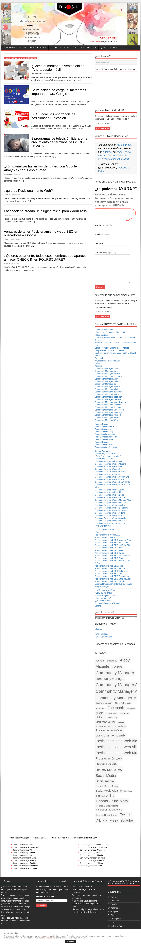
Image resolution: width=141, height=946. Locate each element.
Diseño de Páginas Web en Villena (110, 513)
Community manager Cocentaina (25, 847)
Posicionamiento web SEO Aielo (109, 566)
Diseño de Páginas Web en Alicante (110, 464)
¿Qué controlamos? (103, 601)
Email (102, 234)
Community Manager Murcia (107, 394)
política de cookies (48, 938)
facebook (100, 708)
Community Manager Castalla (108, 399)
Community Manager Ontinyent (108, 405)
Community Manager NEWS (107, 368)
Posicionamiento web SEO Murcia (110, 573)
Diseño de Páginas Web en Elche (109, 469)
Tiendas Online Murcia (105, 444)
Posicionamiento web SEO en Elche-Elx (112, 545)
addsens (100, 660)
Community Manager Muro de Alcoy (110, 402)
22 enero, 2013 (8, 174)
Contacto (99, 606)
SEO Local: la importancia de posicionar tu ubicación (53, 116)
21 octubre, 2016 (35, 98)
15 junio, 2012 (7, 194)
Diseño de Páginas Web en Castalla (110, 518)
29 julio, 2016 (34, 122)
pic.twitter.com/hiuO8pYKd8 (113, 159)
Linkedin (100, 717)
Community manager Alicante (24, 845)
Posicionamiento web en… (106, 537)
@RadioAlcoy (124, 144)
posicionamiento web (110, 735)
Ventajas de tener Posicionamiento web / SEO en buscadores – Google (41, 233)
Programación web (109, 758)
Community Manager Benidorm (108, 392)
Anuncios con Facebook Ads (107, 361)
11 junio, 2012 (7, 239)
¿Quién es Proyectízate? (114, 48)
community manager (110, 679)
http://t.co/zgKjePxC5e (115, 155)
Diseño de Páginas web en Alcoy (109, 461)
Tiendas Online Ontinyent (106, 447)
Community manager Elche (23, 853)
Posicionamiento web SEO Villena (110, 550)
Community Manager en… (106, 371)
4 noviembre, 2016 (36, 73)
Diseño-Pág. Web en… (105, 459)
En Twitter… (113, 897)
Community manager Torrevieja (92, 858)
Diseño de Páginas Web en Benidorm (111, 508)
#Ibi (100, 155)
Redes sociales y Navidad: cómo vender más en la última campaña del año (15, 921)
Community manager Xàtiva (91, 866)
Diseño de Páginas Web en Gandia (110, 515)
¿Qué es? (99, 532)
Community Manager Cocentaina (109, 376)
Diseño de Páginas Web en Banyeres (111, 510)
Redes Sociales (101, 335)
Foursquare (131, 709)
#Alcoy (120, 152)
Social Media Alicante (109, 790)
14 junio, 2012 (7, 215)
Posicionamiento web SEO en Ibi (109, 548)
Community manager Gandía (24, 858)
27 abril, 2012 (7, 263)
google (99, 713)
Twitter (97, 363)
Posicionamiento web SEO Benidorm (111, 581)
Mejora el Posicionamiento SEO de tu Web (113, 584)
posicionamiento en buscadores (111, 726)
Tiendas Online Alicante (105, 434)
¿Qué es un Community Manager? (110, 332)
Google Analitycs (102, 586)
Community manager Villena (91, 863)
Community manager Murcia (91, 855)
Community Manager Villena (107, 417)
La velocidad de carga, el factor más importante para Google (58, 92)
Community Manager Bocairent (108, 397)
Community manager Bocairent (25, 866)
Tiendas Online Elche (104, 439)
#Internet (107, 152)
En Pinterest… (114, 908)
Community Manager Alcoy (106, 379)
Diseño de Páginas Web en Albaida (110, 503)
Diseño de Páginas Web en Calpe (109, 479)
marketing (112, 718)
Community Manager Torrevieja (108, 412)
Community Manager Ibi (105, 384)
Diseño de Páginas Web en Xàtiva (110, 523)
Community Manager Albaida (107, 389)
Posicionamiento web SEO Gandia (110, 558)
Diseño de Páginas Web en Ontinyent (111, 505)
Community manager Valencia (92, 860)
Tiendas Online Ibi (103, 442)
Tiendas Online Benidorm (106, 437)
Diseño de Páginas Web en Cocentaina (112, 477)
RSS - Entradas (101, 634)
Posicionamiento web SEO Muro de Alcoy (113, 579)
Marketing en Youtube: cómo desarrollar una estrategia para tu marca (15, 912)
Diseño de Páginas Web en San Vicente (112, 482)
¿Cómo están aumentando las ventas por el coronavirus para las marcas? (15, 889)
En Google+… (114, 911)
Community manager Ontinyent (92, 850)
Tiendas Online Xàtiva (106, 815)
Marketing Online (105, 721)
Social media (105, 781)
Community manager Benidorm (25, 863)
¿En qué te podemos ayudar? (108, 456)
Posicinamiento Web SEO (85, 838)
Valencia (101, 820)
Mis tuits (98, 629)
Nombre (103, 225)
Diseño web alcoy (104, 703)
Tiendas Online (38, 48)
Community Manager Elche (107, 381)
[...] (81, 80)
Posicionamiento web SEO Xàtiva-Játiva (112, 555)
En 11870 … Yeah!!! (116, 926)
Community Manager (14, 48)
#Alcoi (127, 152)
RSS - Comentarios (103, 637)
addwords (112, 660)
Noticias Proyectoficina (105, 595)
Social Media (106, 776)
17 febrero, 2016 (35, 150)
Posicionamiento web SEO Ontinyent (111, 571)
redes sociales (109, 769)
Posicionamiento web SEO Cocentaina (112, 576)
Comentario (105, 252)
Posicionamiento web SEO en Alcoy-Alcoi (113, 540)
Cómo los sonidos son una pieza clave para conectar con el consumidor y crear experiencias (15, 898)
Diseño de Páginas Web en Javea (110, 490)
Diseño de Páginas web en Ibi (108, 492)
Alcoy (125, 660)
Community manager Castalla (24, 868)
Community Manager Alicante (108, 373)
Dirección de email (103, 308)
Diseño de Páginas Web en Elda (109, 474)
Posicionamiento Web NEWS (107, 535)
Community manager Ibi (22, 855)
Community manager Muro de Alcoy (94, 845)
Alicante (102, 666)
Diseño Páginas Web (60, 838)
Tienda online (105, 795)
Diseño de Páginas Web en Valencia (111, 521)
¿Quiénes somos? (103, 598)
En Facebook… (114, 901)
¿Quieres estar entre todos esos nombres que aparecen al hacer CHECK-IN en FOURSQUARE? (46, 257)
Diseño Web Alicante (123, 703)
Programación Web (103, 526)
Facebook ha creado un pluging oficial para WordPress (45, 211)
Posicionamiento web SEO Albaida (110, 568)
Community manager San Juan (92, 853)
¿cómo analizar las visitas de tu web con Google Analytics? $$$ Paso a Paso (40, 168)
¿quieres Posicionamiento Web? (28, 190)
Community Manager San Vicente (109, 410)
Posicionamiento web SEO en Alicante (111, 542)
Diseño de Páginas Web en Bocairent (111, 471)
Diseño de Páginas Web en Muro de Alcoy (113, 500)
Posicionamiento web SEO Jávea (109, 553)
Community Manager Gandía (107, 386)
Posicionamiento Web (85, 48)
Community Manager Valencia (108, 415)
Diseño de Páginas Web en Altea (109, 466)
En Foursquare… (115, 919)
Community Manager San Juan (108, 407)
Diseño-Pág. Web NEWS (106, 453)
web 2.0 (114, 820)
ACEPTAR (70, 941)
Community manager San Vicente (93, 847)
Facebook (99, 358)
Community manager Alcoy (23, 850)
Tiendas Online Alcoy (104, 432)
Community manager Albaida (24, 860)
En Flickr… (112, 915)
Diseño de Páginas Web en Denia (109, 495)
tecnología (128, 791)
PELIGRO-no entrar (103, 593)
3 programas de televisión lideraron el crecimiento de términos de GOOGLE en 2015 (59, 142)
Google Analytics (111, 713)
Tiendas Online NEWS (105, 426)
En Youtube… (114, 904)
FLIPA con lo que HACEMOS (107, 603)
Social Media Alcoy (107, 786)
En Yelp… (112, 922)
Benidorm (117, 667)
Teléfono (99, 243)
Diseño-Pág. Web (60, 48)
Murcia (121, 722)
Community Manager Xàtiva (107, 420)
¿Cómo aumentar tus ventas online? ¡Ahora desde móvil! (58, 67)
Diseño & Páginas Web (82, 886)
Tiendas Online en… (104, 429)
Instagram (124, 713)
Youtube (98, 366)
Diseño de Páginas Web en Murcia (110, 497)
